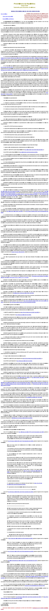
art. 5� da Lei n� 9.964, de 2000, (15, 211)
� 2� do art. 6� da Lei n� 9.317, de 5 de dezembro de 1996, (15, 382)
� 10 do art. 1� (37, 384)
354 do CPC (9, 94)
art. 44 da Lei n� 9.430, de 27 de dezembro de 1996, (21, 441)
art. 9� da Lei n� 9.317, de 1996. (34, 397)
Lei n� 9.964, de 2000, (24, 377)
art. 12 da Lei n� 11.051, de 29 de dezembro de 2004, (21, 551)
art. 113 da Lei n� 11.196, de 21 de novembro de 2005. (23, 302)
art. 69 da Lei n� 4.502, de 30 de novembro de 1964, (29, 596)
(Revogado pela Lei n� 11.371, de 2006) (19, 277)
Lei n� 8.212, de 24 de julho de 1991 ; (29, 152)
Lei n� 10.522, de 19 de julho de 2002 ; (34, 149)
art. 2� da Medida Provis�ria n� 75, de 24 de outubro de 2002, (22, 194)
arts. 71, (26, 470)
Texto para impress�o (8, 16)
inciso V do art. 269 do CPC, (18, 252)
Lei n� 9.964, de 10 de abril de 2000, (10, 191)
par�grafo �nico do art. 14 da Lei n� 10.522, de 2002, (18, 384)
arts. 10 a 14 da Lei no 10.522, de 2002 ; (32, 358)
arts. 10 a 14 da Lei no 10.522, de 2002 (30, 312)
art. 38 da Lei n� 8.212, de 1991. (23, 314)
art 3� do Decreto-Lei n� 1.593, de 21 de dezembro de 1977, (23, 560)
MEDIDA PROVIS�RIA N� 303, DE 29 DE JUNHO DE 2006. (25, 11)
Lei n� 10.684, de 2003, (38, 377)
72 (29, 470)
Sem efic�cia (4, 13)
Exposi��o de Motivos (8, 18)
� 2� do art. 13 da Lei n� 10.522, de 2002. (23, 293)
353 (4, 94)
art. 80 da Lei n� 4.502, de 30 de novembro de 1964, (21, 491)
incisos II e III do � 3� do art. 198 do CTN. (35, 585)
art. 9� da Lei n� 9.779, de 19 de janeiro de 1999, (31, 432)
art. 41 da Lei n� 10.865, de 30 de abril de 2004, (21, 538)
